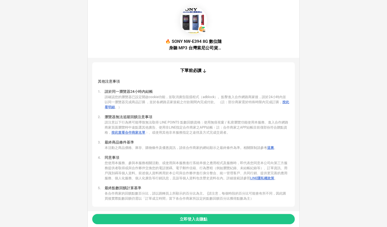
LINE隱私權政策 (262, 178)
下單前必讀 (190, 70)
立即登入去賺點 (193, 219)
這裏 (270, 148)
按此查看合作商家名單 (128, 133)
